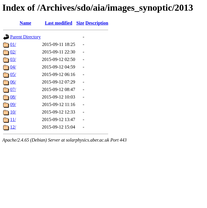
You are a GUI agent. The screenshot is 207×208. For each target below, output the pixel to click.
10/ (13, 111)
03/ (13, 59)
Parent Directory (25, 36)
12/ (13, 127)
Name (25, 23)
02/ (13, 51)
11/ (13, 119)
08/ (13, 96)
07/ (13, 89)
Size (80, 23)
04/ (13, 66)
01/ (13, 44)
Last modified (58, 23)
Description (96, 23)
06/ (13, 81)
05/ (13, 74)
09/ (13, 104)
